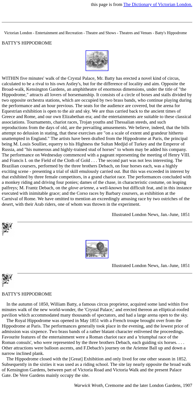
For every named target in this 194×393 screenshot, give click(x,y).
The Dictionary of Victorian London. (157, 4)
